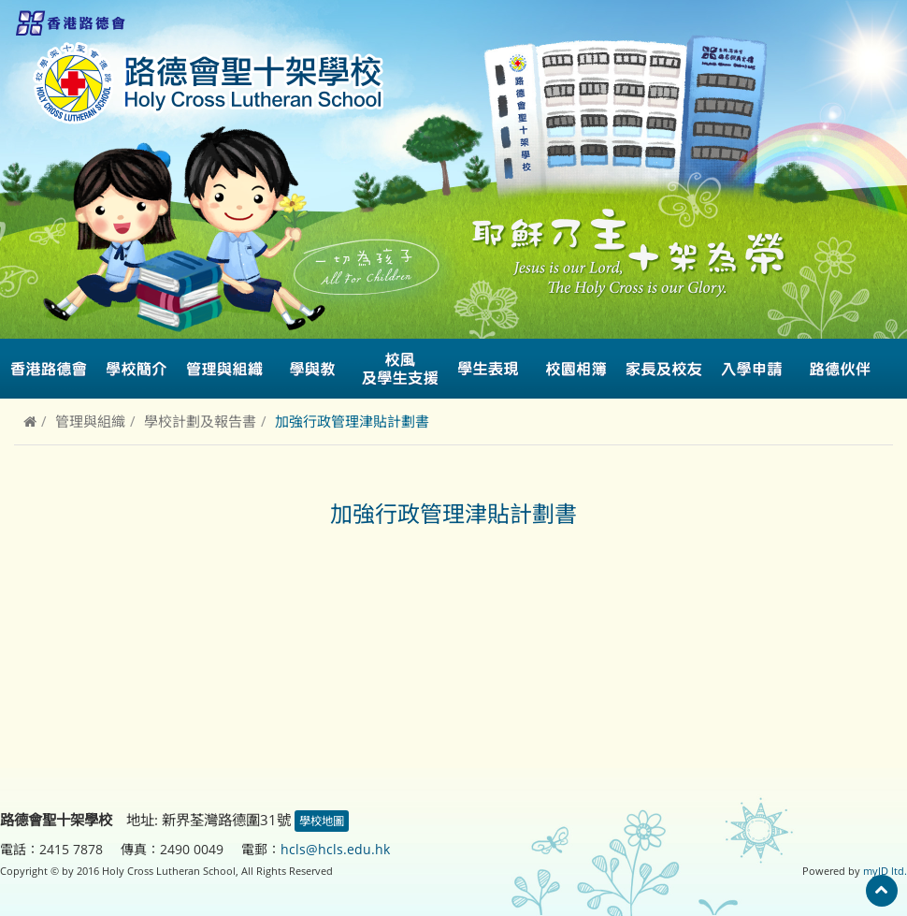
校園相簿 (576, 369)
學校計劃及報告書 (200, 421)
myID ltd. (885, 871)
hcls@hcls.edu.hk (335, 849)
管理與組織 (90, 421)
